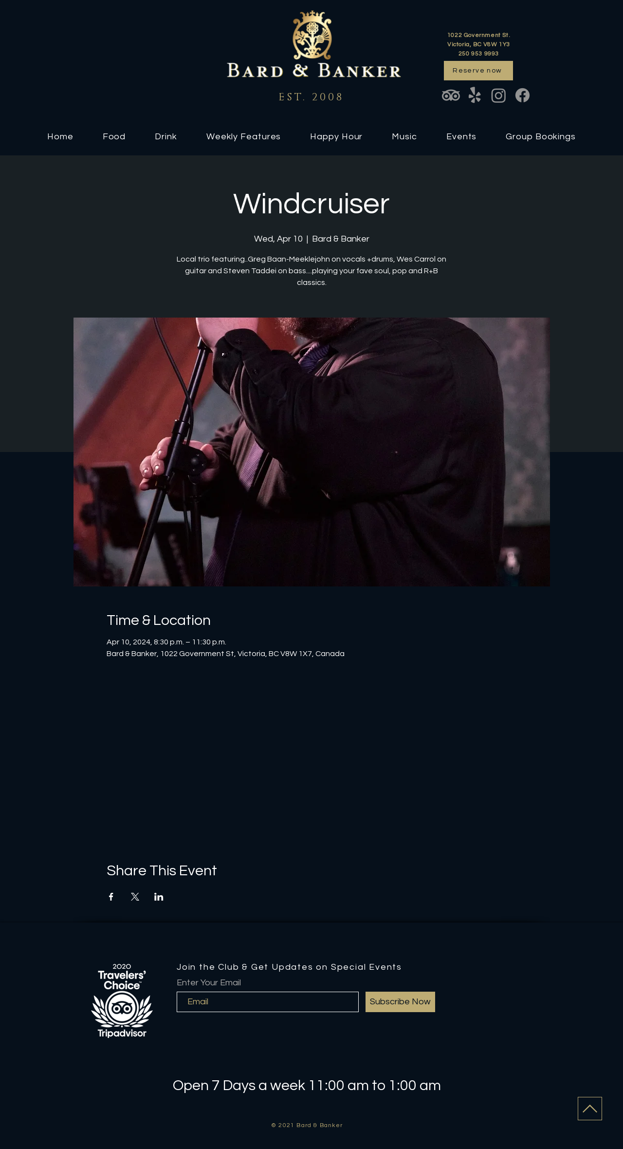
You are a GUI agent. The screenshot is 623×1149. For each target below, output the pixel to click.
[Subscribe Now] (400, 1002)
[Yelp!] (474, 95)
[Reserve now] (478, 70)
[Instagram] (498, 95)
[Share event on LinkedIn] (159, 897)
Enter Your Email (209, 983)
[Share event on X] (135, 897)
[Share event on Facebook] (111, 897)
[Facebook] (522, 95)
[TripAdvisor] (450, 95)
